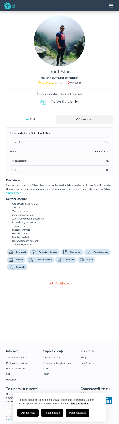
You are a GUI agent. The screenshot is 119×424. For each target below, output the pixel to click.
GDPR (9, 374)
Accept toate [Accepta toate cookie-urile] (28, 412)
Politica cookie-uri (16, 368)
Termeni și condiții (16, 357)
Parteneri (11, 379)
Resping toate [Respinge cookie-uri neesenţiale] (52, 412)
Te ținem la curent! (22, 389)
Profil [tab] (31, 119)
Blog (83, 357)
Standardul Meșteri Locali (57, 363)
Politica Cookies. (80, 403)
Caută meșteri (88, 363)
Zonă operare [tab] (84, 119)
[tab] (31, 119)
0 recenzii (74, 82)
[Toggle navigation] (111, 6)
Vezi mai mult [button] (13, 192)
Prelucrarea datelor (17, 363)
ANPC (46, 374)
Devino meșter (51, 357)
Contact (47, 368)
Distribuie (59, 283)
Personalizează (77, 412)
